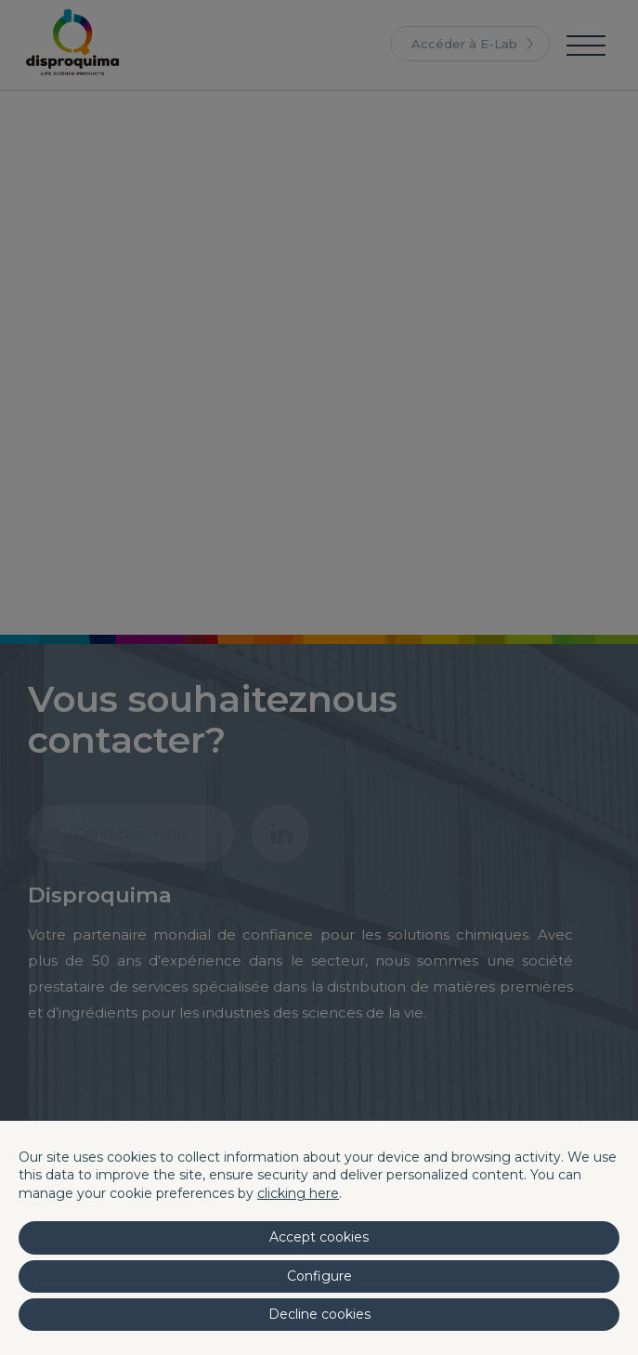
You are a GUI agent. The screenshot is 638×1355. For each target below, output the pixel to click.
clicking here (298, 1193)
